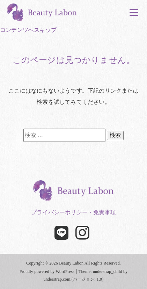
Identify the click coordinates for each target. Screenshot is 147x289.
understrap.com (56, 279)
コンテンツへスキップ (28, 30)
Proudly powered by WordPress (47, 271)
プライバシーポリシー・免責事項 (73, 212)
